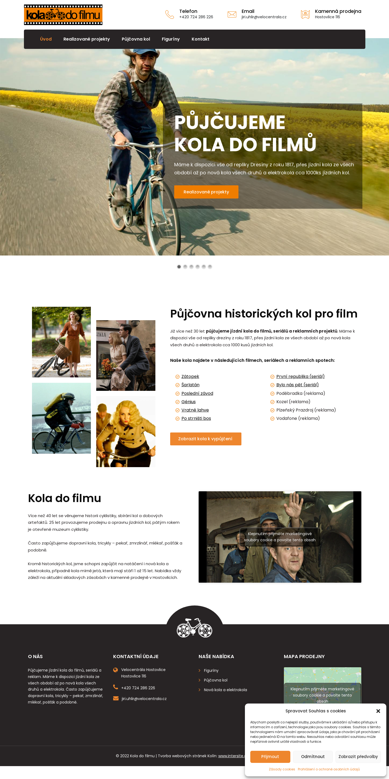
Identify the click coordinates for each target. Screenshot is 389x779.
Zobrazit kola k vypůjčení (205, 439)
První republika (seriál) (300, 376)
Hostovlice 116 (327, 17)
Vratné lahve (195, 410)
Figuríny (171, 39)
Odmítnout (313, 756)
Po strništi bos (196, 418)
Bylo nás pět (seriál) (297, 385)
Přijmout (270, 756)
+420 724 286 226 (196, 17)
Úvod (46, 39)
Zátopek (190, 376)
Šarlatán (190, 385)
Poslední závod (197, 393)
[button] (378, 711)
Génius (188, 402)
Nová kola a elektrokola (225, 690)
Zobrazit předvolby (358, 756)
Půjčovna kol (136, 39)
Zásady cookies (282, 769)
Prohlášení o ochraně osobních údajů (329, 769)
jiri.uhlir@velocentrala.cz (264, 17)
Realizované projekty (86, 39)
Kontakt (200, 39)
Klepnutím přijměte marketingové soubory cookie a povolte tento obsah (280, 537)
